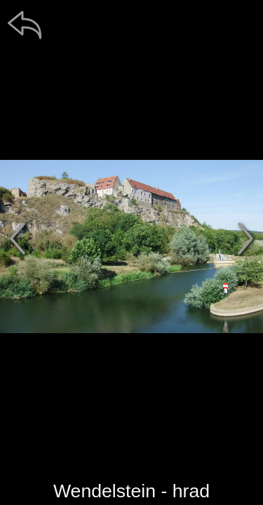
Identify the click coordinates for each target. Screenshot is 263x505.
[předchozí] (17, 238)
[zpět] (25, 25)
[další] (245, 238)
